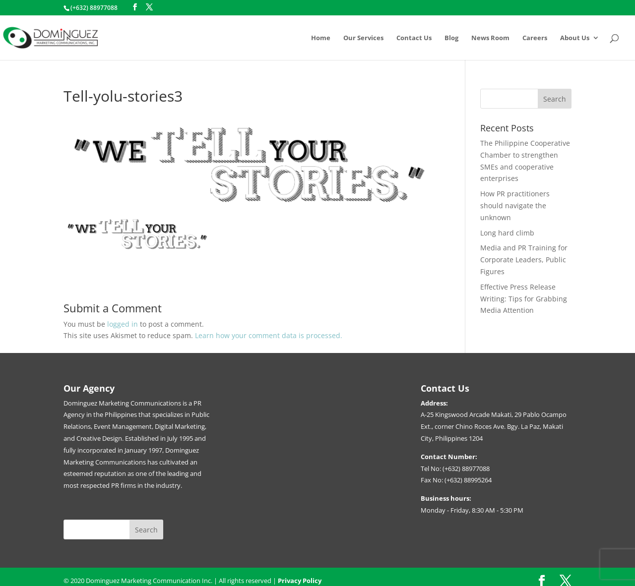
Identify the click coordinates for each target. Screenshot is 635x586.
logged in (122, 324)
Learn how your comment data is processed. (268, 335)
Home (320, 38)
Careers (534, 38)
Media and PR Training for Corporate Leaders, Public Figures (524, 259)
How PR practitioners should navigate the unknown (515, 205)
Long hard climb (507, 232)
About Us (574, 38)
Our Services (363, 38)
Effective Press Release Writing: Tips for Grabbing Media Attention (523, 298)
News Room (490, 38)
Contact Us (414, 38)
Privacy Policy (299, 580)
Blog (451, 38)
